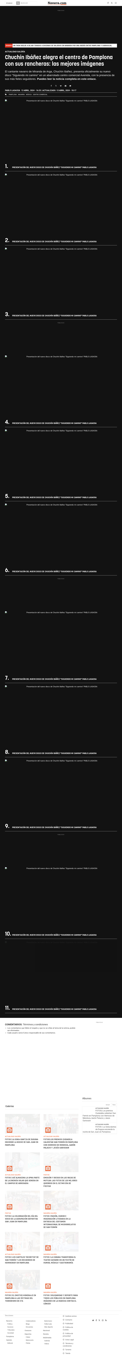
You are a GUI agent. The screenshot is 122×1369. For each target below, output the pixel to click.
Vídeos (46, 1344)
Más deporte (48, 1327)
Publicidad (69, 1324)
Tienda (67, 1353)
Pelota (28, 1343)
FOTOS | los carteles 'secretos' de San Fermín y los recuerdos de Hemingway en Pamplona (22, 1260)
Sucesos (10, 1327)
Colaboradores (31, 1321)
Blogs (28, 1324)
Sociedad (10, 1333)
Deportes (28, 1334)
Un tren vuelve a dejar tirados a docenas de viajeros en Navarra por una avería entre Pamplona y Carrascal (62, 46)
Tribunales (11, 1330)
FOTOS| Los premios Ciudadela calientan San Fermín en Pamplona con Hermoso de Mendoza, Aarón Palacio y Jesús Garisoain (99, 1116)
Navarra (9, 1321)
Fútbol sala (48, 1324)
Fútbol (28, 1337)
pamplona (13, 94)
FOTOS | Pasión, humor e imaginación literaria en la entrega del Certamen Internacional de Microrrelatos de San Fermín (59, 1221)
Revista (46, 1334)
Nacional (46, 1331)
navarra (21, 94)
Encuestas (29, 1327)
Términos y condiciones (35, 1024)
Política (9, 1324)
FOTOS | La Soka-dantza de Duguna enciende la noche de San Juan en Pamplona (21, 1142)
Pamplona (10, 1336)
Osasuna (28, 1331)
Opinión (9, 1340)
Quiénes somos (71, 1316)
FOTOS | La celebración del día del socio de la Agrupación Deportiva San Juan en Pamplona (21, 1219)
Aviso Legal (69, 1340)
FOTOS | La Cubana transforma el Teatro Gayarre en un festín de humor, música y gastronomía (59, 1260)
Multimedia (47, 1338)
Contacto (68, 1320)
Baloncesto (29, 1340)
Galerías (9, 1106)
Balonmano (48, 1321)
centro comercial (40, 94)
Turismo (68, 1350)
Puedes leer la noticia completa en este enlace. (67, 78)
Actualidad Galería (102, 1108)
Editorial (10, 1343)
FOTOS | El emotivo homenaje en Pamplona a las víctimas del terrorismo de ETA (20, 1298)
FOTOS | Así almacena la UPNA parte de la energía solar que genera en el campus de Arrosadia (22, 1180)
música (29, 94)
